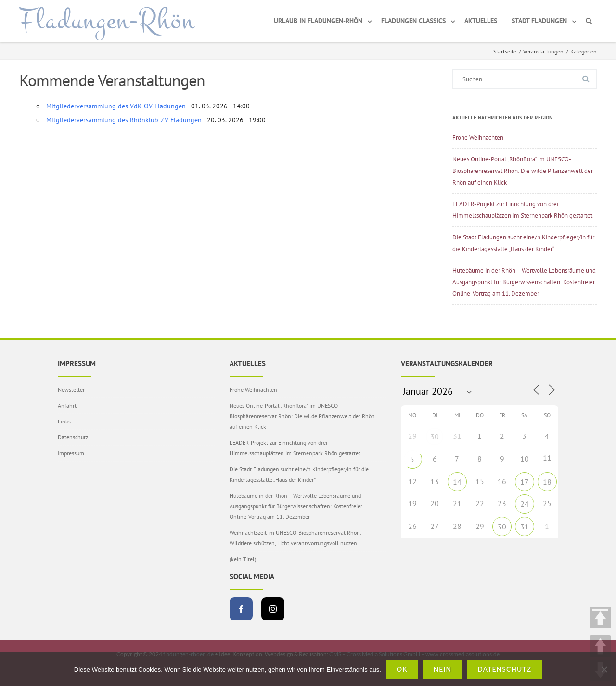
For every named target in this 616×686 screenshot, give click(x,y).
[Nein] (604, 669)
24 (524, 504)
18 (547, 482)
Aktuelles (480, 20)
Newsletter (71, 389)
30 (434, 436)
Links (64, 421)
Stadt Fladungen (539, 20)
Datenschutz (73, 437)
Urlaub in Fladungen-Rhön (318, 20)
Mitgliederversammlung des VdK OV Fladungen (116, 106)
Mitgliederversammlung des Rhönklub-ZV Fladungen (124, 120)
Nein (443, 669)
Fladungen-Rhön (107, 20)
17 (524, 482)
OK (402, 669)
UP (600, 646)
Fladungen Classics (413, 20)
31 (524, 526)
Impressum (71, 453)
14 (457, 482)
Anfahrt (67, 405)
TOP (600, 617)
